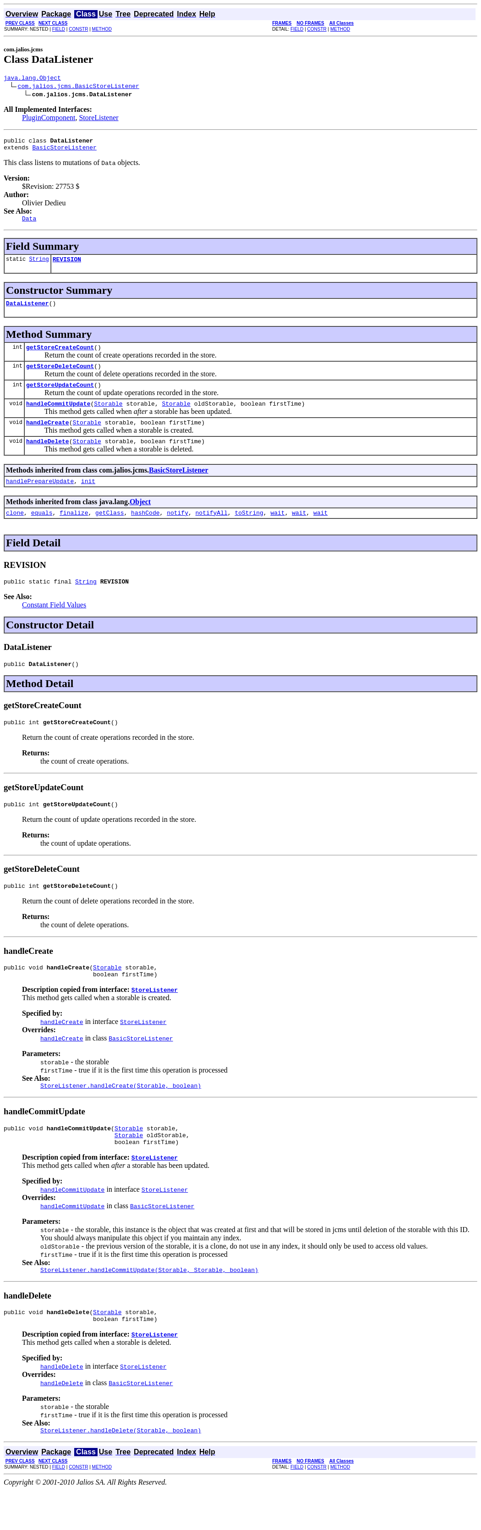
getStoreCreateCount (60, 356)
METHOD (102, 29)
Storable (108, 417)
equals (42, 532)
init (88, 499)
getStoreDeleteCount (60, 377)
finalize (74, 532)
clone (15, 532)
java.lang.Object (32, 79)
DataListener (27, 311)
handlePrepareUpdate (40, 499)
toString (249, 532)
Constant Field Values (54, 625)
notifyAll (212, 532)
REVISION (67, 266)
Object (140, 519)
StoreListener (98, 119)
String (39, 266)
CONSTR (78, 29)
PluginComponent (48, 119)
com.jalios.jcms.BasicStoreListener (78, 87)
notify (177, 532)
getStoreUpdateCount (60, 397)
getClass (109, 532)
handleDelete (47, 457)
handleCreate (47, 437)
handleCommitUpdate (58, 417)
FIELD (58, 29)
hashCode (145, 532)
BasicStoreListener (64, 151)
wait (277, 532)
